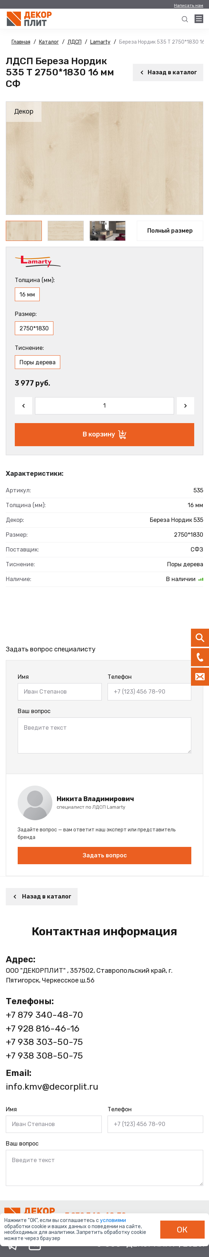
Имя (23, 676)
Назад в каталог (168, 72)
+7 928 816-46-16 (42, 1028)
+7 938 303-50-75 (44, 1042)
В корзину (104, 434)
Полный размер (170, 230)
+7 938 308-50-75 (44, 1055)
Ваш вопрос (34, 711)
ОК (182, 1230)
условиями (113, 1220)
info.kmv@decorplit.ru (52, 1086)
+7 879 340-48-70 (44, 1015)
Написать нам (188, 5)
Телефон (120, 676)
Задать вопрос (105, 855)
